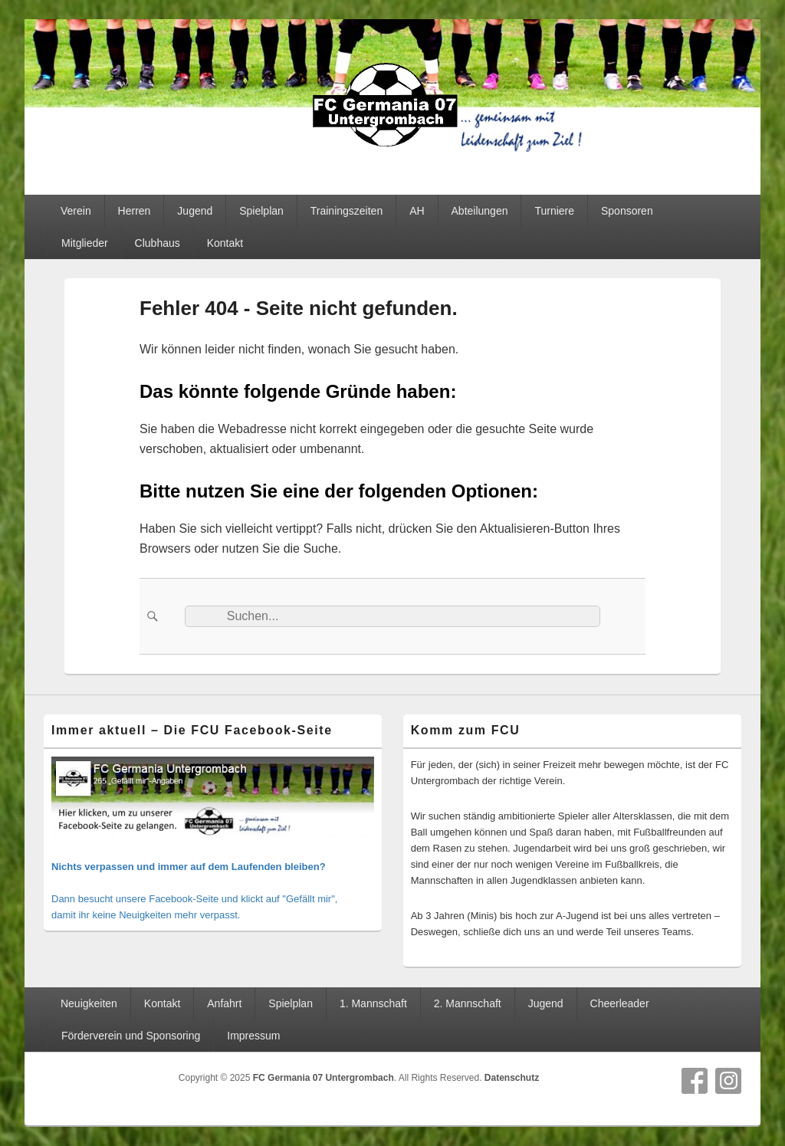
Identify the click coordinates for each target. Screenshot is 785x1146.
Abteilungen (480, 211)
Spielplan (261, 211)
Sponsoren (627, 211)
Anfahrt (224, 1003)
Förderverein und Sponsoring (130, 1035)
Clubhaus (157, 243)
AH (416, 211)
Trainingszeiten (346, 211)
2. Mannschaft (467, 1003)
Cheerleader (619, 1003)
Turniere (554, 211)
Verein (76, 211)
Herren (134, 211)
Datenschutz (511, 1077)
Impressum (253, 1035)
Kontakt (225, 243)
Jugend (194, 211)
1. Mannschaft (373, 1003)
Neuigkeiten (89, 1003)
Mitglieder (84, 243)
